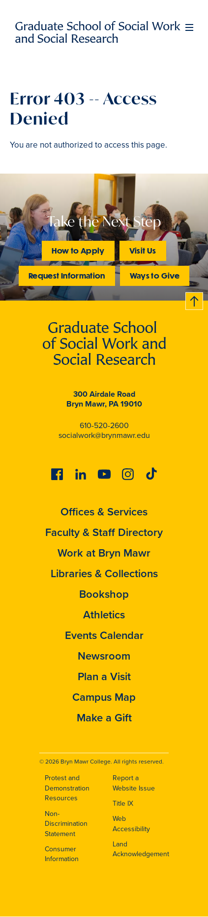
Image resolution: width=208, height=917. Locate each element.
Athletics (104, 615)
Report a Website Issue (134, 783)
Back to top (194, 299)
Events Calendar (104, 635)
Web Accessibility (131, 824)
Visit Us (142, 250)
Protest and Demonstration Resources (67, 788)
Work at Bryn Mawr (104, 553)
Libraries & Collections (104, 573)
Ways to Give (154, 275)
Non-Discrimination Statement (66, 824)
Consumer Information (62, 854)
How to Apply (78, 250)
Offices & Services (104, 512)
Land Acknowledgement (141, 849)
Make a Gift (104, 718)
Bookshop (104, 594)
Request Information (67, 275)
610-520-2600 (104, 425)
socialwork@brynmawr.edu (104, 435)
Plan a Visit (104, 676)
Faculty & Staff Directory (104, 532)
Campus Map (104, 697)
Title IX (123, 803)
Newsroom (104, 656)
